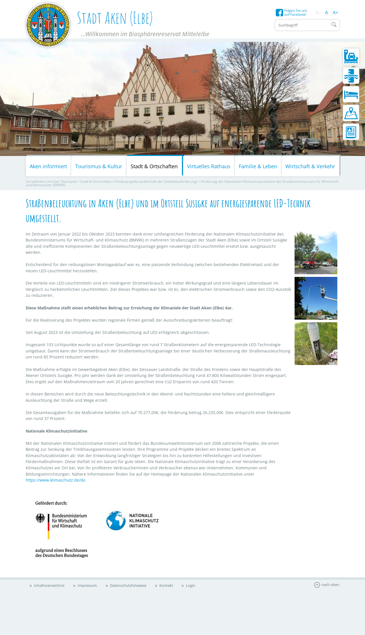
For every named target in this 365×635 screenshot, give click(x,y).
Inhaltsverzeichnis (49, 586)
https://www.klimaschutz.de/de (55, 481)
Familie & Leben (258, 167)
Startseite (69, 182)
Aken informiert (48, 167)
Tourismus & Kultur (98, 167)
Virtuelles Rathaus (208, 167)
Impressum (88, 586)
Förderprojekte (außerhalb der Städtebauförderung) (156, 182)
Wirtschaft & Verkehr (310, 167)
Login (193, 586)
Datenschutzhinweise (129, 586)
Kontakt (168, 586)
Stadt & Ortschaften (154, 167)
